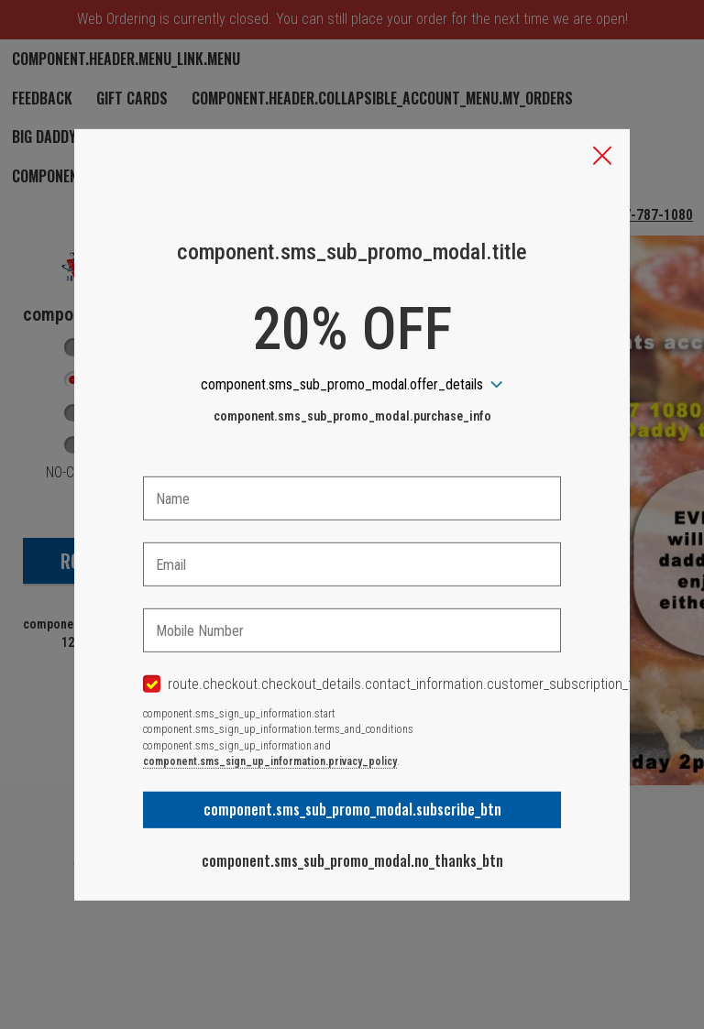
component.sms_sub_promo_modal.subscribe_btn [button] (352, 809)
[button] (602, 157)
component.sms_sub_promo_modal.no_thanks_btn (352, 860)
